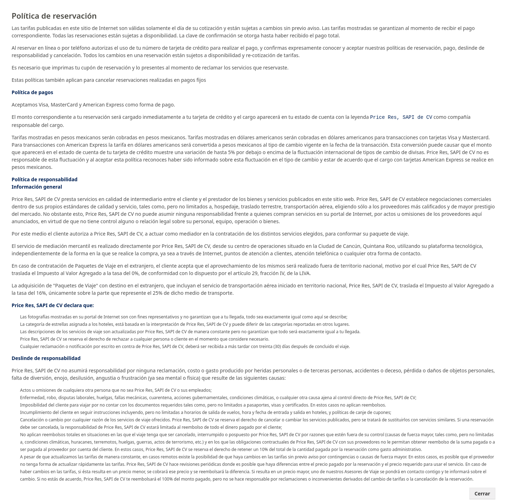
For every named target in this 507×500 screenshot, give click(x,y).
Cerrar (482, 492)
